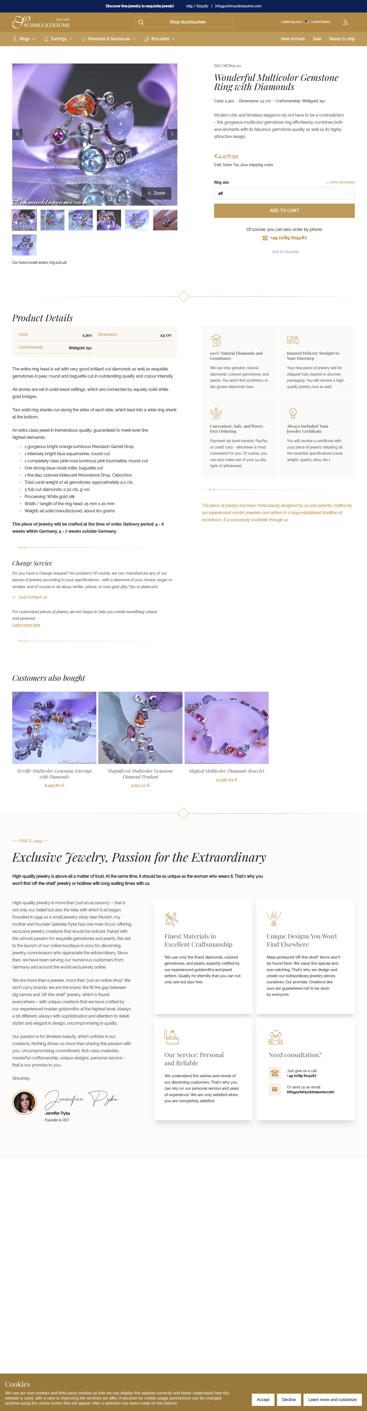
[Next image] (172, 134)
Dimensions (107, 334)
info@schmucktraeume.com (238, 6)
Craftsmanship (30, 347)
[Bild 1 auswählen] (24, 220)
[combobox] (284, 193)
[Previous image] (17, 134)
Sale (317, 38)
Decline (289, 1399)
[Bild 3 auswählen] (81, 220)
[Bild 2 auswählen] (53, 220)
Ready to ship (342, 38)
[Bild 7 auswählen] (24, 244)
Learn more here (26, 625)
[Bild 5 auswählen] (137, 220)
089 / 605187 (197, 6)
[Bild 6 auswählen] (165, 220)
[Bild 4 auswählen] (109, 220)
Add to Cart (284, 210)
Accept (263, 1399)
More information (340, 182)
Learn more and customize (333, 1399)
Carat (23, 334)
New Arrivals (293, 38)
